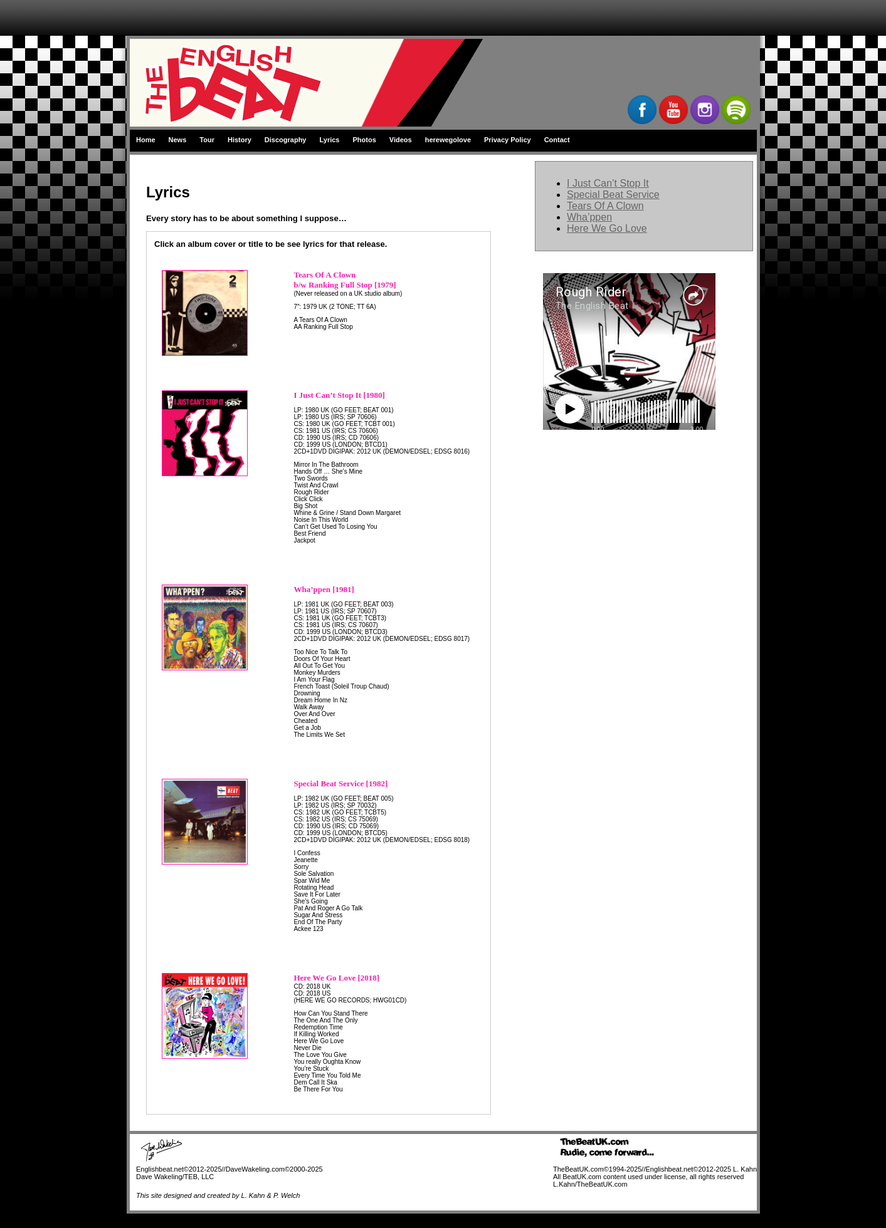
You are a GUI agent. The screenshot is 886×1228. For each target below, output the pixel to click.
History (239, 139)
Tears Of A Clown (605, 205)
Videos (400, 139)
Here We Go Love (607, 228)
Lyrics (329, 139)
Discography (286, 139)
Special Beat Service (613, 194)
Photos (364, 139)
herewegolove (448, 139)
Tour (206, 139)
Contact (557, 139)
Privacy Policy (507, 139)
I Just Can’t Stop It (608, 183)
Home (146, 139)
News (178, 139)
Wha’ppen (589, 217)
